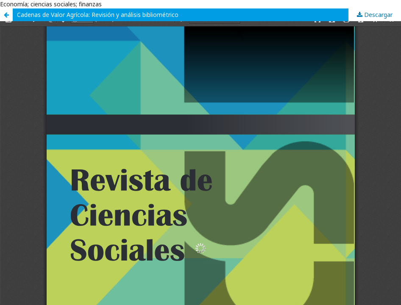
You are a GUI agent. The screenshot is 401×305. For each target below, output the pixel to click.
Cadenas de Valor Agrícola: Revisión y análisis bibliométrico (97, 15)
